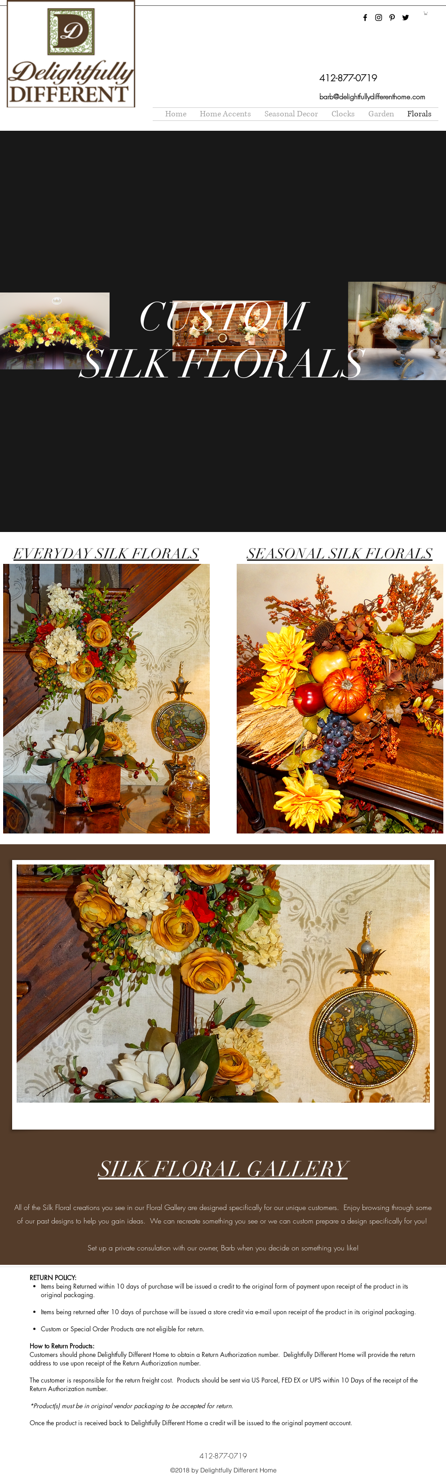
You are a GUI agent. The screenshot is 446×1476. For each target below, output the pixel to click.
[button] (426, 13)
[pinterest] (392, 17)
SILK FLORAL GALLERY (223, 1169)
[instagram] (378, 17)
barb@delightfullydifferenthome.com (372, 97)
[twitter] (405, 17)
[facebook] (365, 17)
